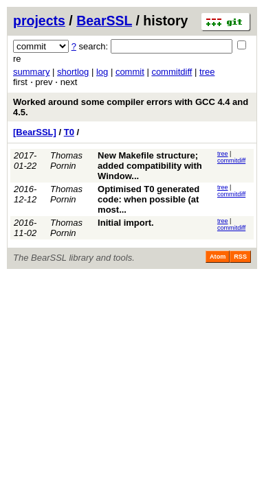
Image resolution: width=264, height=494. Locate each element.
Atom (218, 256)
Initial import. (126, 222)
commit (130, 72)
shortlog (73, 72)
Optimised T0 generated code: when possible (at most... (148, 199)
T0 (69, 132)
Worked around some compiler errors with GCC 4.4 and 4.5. (130, 107)
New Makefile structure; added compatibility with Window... (150, 165)
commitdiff (171, 72)
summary (31, 72)
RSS (240, 256)
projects (39, 20)
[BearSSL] (34, 132)
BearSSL (104, 20)
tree (206, 72)
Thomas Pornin (66, 160)
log (102, 72)
